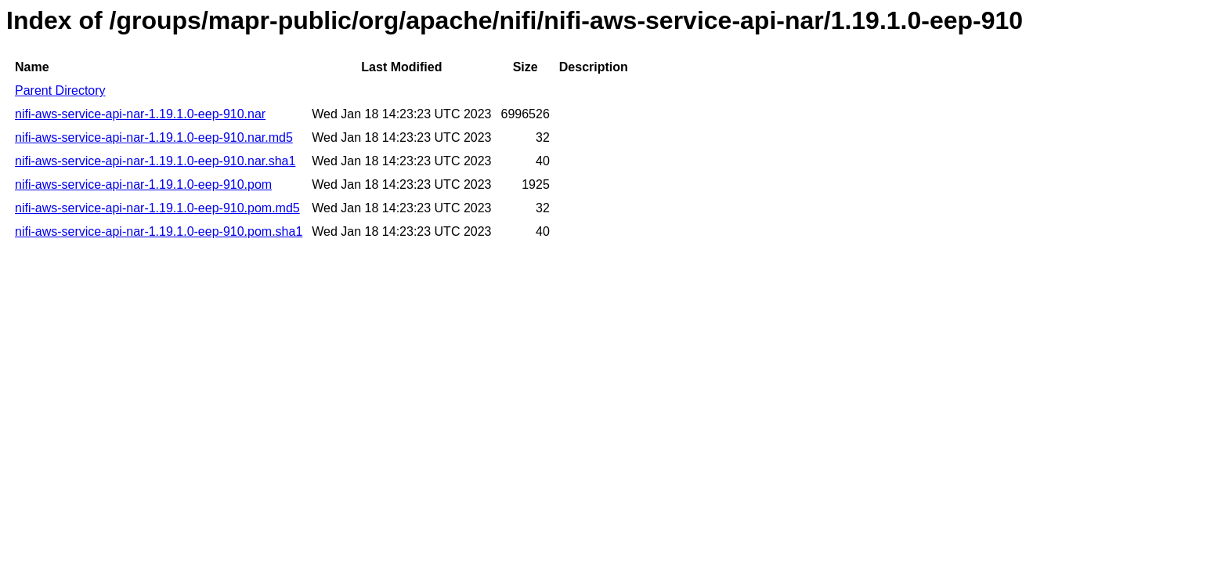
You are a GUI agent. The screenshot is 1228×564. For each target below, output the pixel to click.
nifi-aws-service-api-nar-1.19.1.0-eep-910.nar (140, 114)
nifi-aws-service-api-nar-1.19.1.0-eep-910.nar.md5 (154, 137)
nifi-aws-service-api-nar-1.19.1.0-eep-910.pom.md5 (157, 208)
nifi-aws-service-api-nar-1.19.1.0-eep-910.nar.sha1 (155, 161)
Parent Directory (60, 90)
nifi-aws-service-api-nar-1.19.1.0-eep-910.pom (143, 184)
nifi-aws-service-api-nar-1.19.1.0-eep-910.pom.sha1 (158, 231)
